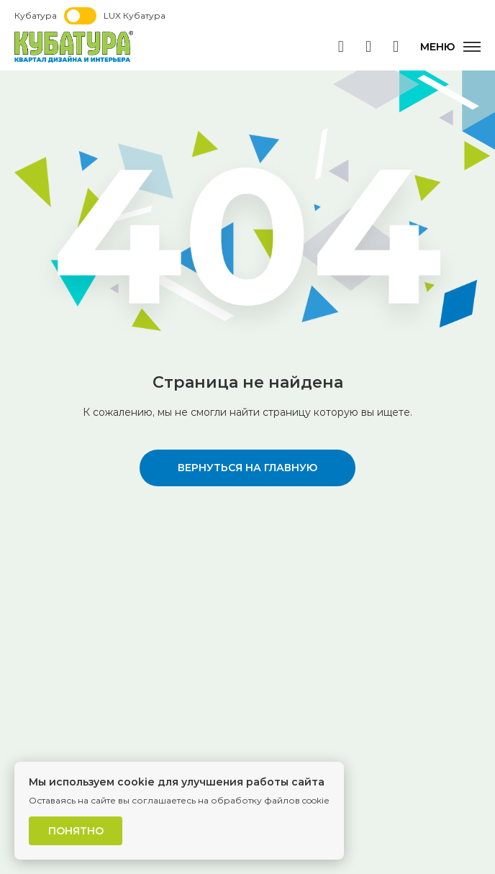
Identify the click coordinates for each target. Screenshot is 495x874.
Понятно (76, 830)
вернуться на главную (247, 467)
